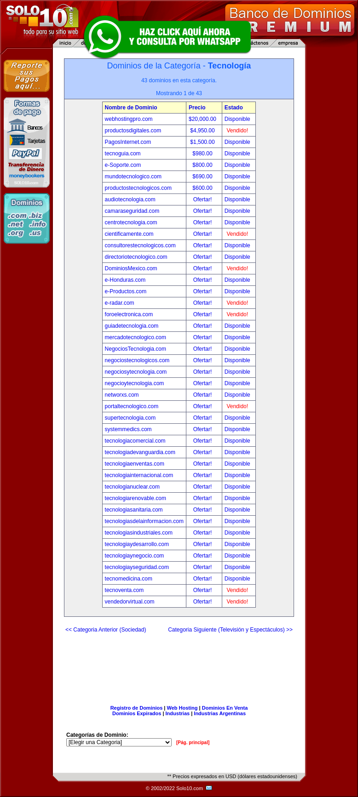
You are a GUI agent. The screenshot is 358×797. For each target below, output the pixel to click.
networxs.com (122, 395)
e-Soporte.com (123, 165)
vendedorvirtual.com (130, 601)
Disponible (237, 119)
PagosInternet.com (128, 142)
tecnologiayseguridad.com (137, 567)
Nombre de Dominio (131, 107)
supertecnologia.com (130, 418)
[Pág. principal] (192, 742)
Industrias (178, 713)
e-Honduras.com (125, 280)
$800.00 (203, 165)
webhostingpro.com (129, 119)
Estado (234, 107)
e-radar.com (119, 303)
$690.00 (203, 176)
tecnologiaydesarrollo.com (137, 544)
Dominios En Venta (225, 708)
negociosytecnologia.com (136, 372)
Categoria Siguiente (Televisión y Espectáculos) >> (230, 629)
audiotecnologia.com (130, 199)
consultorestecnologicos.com (140, 245)
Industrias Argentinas (220, 713)
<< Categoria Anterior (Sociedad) (105, 629)
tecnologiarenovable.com (135, 498)
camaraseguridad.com (132, 211)
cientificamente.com (129, 234)
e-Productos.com (126, 291)
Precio (197, 107)
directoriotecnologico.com (136, 257)
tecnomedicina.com (128, 578)
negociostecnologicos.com (137, 360)
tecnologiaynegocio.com (134, 555)
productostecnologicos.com (138, 188)
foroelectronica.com (129, 314)
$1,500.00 (203, 142)
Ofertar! (203, 199)
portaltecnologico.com (132, 406)
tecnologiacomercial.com (135, 441)
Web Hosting (182, 708)
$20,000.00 (203, 119)
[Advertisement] (179, 665)
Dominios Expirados (136, 713)
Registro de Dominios (136, 708)
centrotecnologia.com (131, 222)
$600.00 (203, 188)
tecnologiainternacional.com (139, 475)
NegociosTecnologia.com (135, 349)
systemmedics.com (128, 429)
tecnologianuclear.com (132, 487)
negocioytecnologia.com (134, 383)
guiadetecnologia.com (132, 326)
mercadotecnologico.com (135, 337)
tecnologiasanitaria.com (134, 510)
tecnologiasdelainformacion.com (144, 521)
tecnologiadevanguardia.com (140, 452)
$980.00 (203, 153)
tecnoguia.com (123, 153)
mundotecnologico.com (133, 176)
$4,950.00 (203, 130)
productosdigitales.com (133, 130)
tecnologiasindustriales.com (139, 532)
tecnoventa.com (124, 590)
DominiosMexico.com (131, 268)
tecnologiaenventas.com (134, 464)
